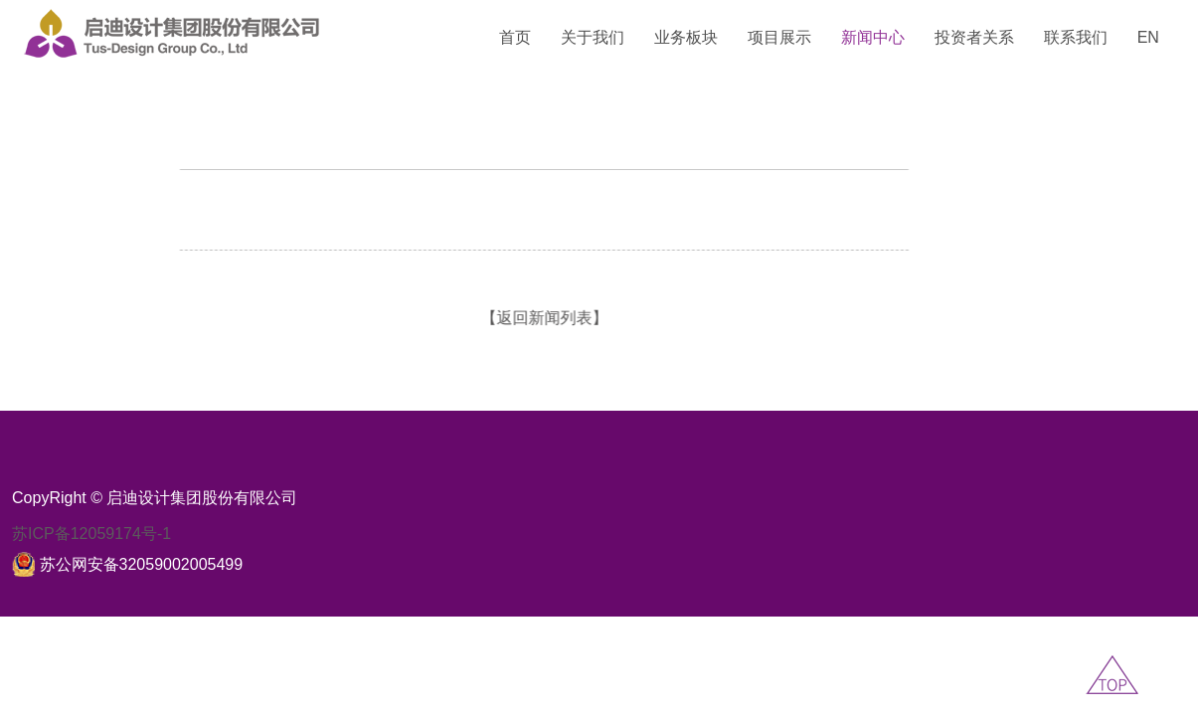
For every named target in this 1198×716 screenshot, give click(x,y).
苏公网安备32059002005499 (142, 564)
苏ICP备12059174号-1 (91, 533)
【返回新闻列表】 (488, 317)
